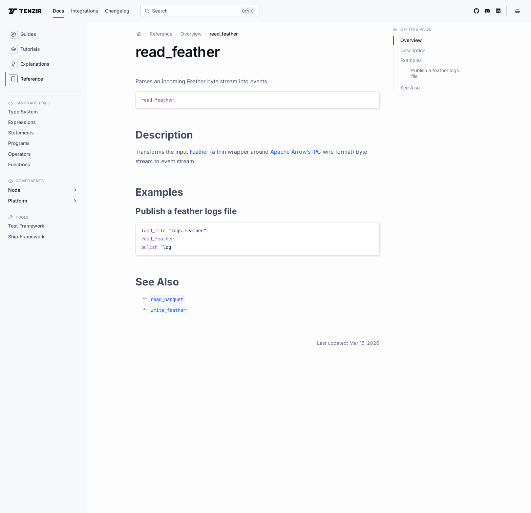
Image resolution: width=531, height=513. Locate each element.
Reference (161, 34)
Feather (199, 151)
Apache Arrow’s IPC (295, 151)
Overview (190, 34)
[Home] (139, 34)
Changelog (117, 11)
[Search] (199, 11)
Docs (58, 11)
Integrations (84, 11)
